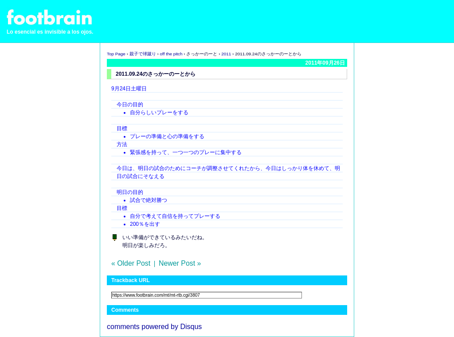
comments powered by (154, 326)
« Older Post (130, 263)
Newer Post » (180, 263)
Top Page (116, 53)
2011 (226, 53)
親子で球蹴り (142, 53)
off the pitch (171, 53)
